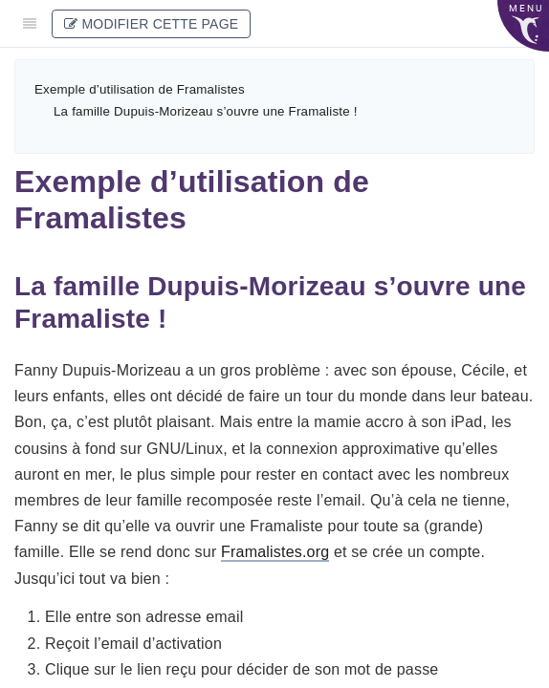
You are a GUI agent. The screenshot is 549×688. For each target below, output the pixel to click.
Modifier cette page (151, 24)
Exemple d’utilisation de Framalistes (139, 89)
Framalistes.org (275, 552)
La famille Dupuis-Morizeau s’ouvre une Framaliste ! (206, 111)
